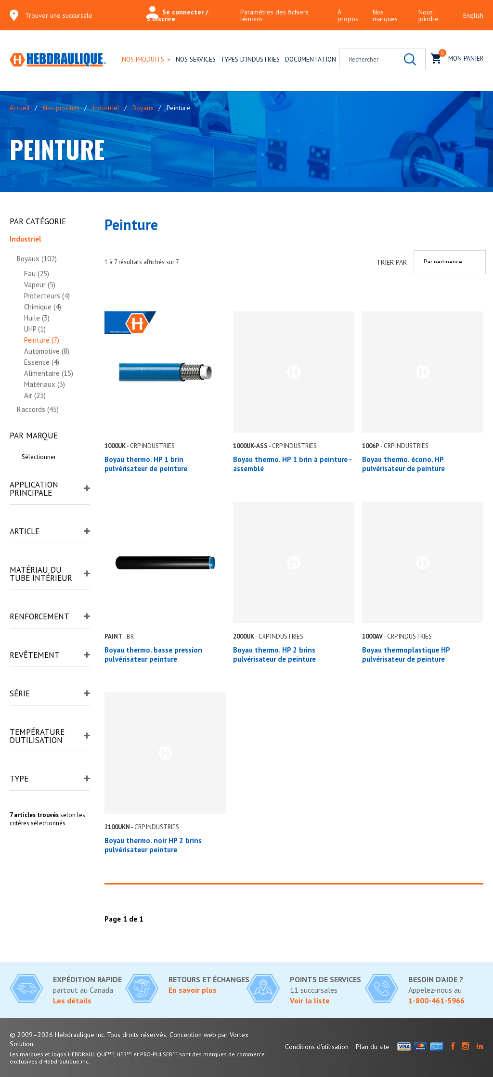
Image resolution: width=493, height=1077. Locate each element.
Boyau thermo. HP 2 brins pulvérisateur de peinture (274, 654)
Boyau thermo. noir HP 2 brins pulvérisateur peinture (153, 845)
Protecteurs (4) (47, 295)
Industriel (105, 107)
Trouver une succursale (58, 15)
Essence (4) (41, 362)
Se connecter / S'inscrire (177, 15)
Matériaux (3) (44, 384)
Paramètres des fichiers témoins (274, 15)
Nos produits (143, 59)
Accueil (20, 107)
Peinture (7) (41, 340)
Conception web (192, 1034)
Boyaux (143, 107)
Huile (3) (37, 317)
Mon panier (457, 57)
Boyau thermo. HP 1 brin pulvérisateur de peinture (145, 464)
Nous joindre (428, 15)
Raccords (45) (38, 409)
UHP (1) (35, 328)
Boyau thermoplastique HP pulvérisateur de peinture (406, 654)
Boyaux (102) (37, 258)
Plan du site (372, 1046)
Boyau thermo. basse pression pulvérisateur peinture (153, 654)
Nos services (196, 59)
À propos (347, 15)
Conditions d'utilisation (317, 1046)
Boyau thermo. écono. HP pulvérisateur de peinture (403, 464)
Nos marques (385, 15)
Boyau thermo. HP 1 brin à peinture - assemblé (292, 464)
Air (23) (35, 395)
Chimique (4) (42, 306)
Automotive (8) (46, 351)
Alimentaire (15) (48, 373)
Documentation (310, 59)
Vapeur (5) (39, 284)
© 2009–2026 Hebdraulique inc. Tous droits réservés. (89, 1034)
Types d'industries (250, 59)
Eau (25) (36, 273)
